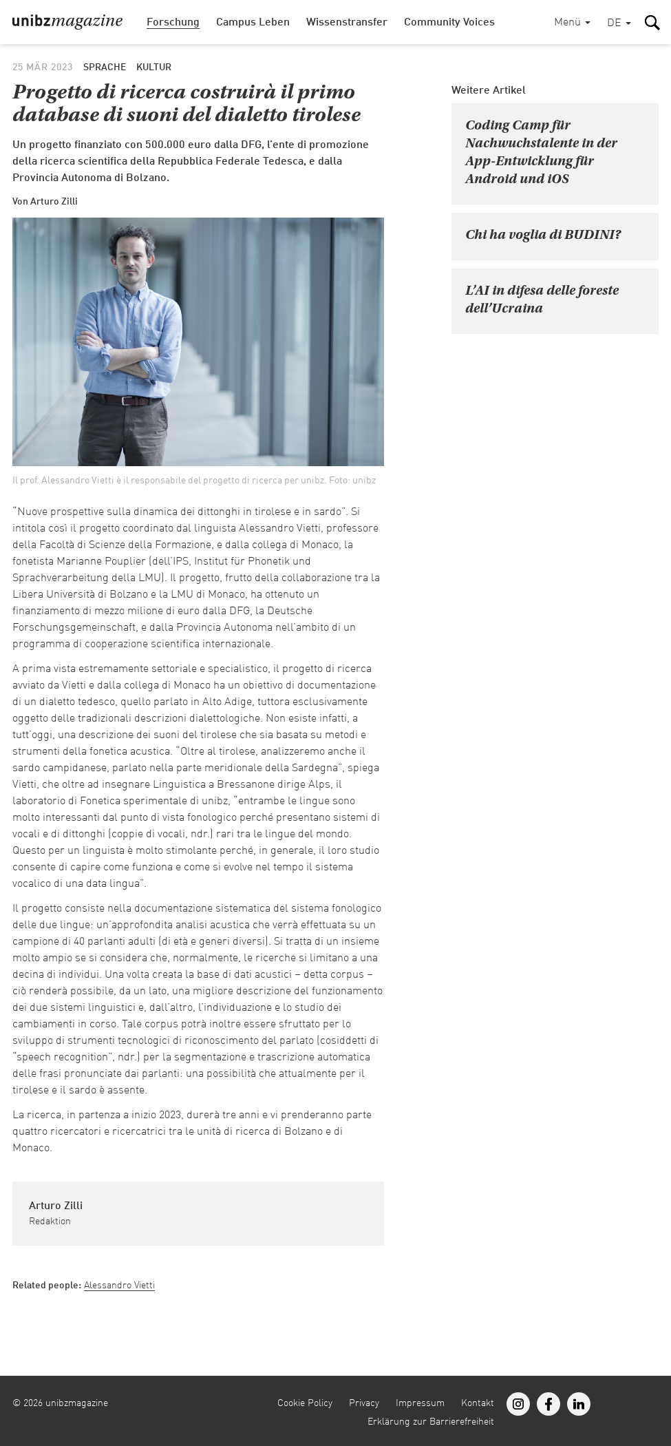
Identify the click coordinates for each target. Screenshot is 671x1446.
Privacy (364, 1403)
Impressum (420, 1403)
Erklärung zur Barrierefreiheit (431, 1422)
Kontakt (477, 1403)
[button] (619, 24)
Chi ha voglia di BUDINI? (543, 235)
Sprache (104, 67)
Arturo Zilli (56, 1206)
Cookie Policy (304, 1403)
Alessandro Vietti (119, 1285)
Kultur (153, 67)
